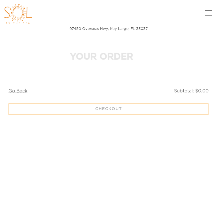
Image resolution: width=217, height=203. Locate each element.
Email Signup (108, 196)
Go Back (17, 91)
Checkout (108, 110)
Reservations (138, 181)
